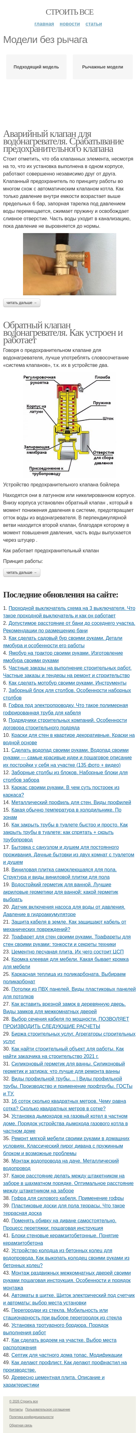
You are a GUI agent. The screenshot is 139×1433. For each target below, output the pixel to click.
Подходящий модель (36, 66)
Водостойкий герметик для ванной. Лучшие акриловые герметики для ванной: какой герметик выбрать (60, 892)
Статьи (94, 23)
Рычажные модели (102, 66)
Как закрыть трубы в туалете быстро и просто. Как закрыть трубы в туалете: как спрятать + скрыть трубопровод (65, 832)
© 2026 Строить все (23, 1401)
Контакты (16, 1409)
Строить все (69, 11)
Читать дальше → (22, 303)
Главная (44, 23)
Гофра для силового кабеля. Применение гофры (68, 1198)
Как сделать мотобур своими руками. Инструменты (68, 683)
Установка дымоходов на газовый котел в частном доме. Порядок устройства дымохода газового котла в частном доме (65, 1123)
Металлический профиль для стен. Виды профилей (71, 802)
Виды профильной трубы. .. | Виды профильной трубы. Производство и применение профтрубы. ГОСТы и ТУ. (67, 1086)
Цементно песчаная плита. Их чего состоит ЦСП (68, 951)
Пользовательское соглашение (47, 1409)
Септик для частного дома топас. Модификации (67, 1355)
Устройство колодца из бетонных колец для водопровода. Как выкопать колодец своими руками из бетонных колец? (66, 1258)
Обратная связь (20, 1425)
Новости (70, 23)
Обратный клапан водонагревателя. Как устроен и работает (63, 332)
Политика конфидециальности (31, 1417)
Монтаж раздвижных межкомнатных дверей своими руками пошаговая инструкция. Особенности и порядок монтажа (67, 1280)
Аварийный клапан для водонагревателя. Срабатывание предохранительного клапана (63, 141)
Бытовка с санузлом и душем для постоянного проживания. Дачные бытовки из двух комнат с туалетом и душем (68, 855)
